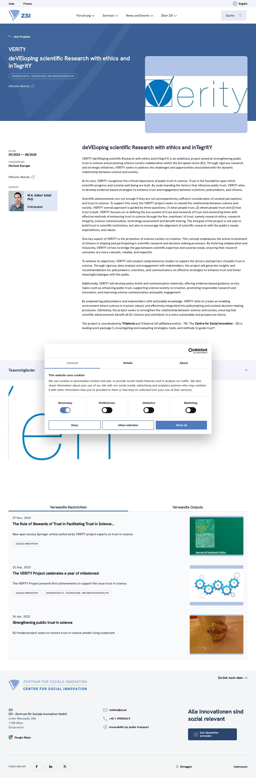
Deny (74, 425)
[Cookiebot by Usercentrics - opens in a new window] (191, 351)
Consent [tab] (72, 362)
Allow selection (128, 425)
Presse (27, 3)
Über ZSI (168, 15)
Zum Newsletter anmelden (206, 734)
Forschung (85, 15)
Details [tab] (128, 362)
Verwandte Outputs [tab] (188, 507)
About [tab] (184, 362)
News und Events (138, 15)
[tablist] (128, 585)
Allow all (181, 425)
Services (109, 15)
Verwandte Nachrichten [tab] (68, 507)
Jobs (11, 3)
